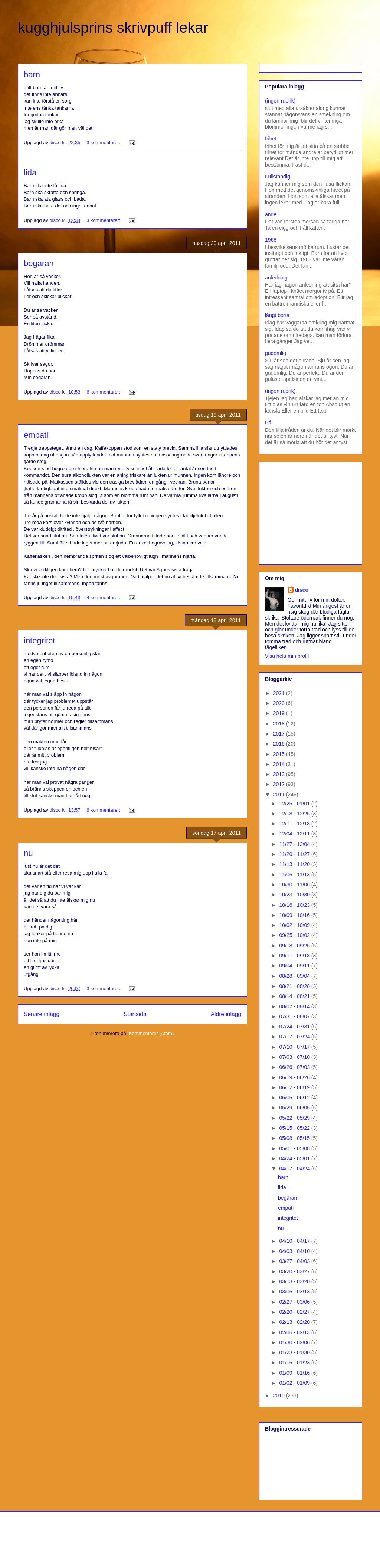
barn (32, 74)
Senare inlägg (41, 1014)
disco (302, 590)
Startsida (135, 1014)
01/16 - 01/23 (295, 1362)
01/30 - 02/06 (295, 1342)
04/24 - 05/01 (295, 1158)
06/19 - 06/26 (295, 1077)
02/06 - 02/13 (295, 1332)
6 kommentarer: (104, 392)
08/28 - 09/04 (295, 976)
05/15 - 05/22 (295, 1128)
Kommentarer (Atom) (151, 1033)
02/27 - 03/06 (295, 1302)
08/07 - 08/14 (295, 1006)
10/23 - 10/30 (295, 895)
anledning (276, 278)
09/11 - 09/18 (295, 956)
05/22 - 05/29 (295, 1118)
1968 (270, 240)
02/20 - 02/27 (295, 1312)
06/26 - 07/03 (295, 1067)
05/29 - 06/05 (295, 1108)
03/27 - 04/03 (295, 1261)
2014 (279, 764)
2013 (279, 774)
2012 (279, 784)
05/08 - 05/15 (295, 1138)
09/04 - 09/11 (295, 966)
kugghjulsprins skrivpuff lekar (113, 27)
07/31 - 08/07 (295, 1016)
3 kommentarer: (104, 142)
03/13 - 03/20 (295, 1281)
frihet (270, 139)
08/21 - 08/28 (295, 986)
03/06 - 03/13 (295, 1291)
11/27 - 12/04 (295, 844)
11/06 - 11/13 (295, 874)
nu (28, 853)
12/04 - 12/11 (295, 834)
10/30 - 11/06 (295, 885)
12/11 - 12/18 (295, 824)
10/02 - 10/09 (295, 925)
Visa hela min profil (287, 656)
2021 (279, 693)
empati (36, 435)
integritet (39, 640)
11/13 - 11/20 (295, 864)
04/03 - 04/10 (295, 1251)
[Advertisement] (311, 511)
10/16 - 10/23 (295, 905)
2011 (279, 795)
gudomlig (275, 353)
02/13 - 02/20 (295, 1322)
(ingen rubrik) (280, 101)
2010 (279, 1396)
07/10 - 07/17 (295, 1047)
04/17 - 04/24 (295, 1168)
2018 (279, 724)
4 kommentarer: (104, 597)
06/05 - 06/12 (295, 1097)
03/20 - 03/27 (295, 1271)
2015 (279, 754)
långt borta (277, 315)
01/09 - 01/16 (295, 1373)
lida (30, 172)
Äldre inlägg (226, 1014)
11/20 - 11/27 (295, 854)
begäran (39, 263)
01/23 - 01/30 (295, 1352)
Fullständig (277, 177)
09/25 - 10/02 (295, 935)
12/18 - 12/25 (295, 814)
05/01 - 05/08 (295, 1148)
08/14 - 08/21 (295, 996)
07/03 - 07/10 (295, 1057)
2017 (279, 734)
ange (270, 214)
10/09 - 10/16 (295, 915)
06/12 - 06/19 (295, 1087)
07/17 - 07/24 (295, 1037)
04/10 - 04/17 (295, 1241)
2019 (279, 713)
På (268, 423)
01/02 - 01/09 (295, 1383)
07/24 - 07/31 (295, 1027)
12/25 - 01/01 (295, 804)
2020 (279, 703)
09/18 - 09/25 (295, 945)
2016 (279, 744)
